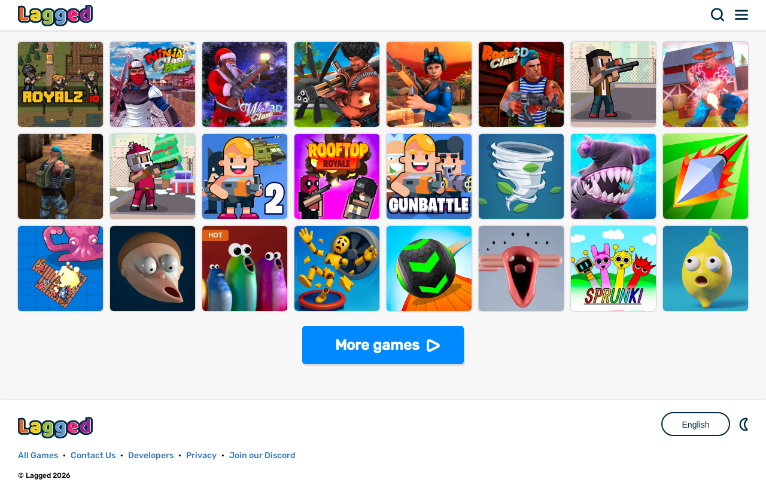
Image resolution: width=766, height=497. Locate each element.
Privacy (201, 455)
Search (718, 15)
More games (377, 345)
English (696, 424)
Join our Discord (262, 455)
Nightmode (745, 424)
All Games (38, 455)
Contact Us (93, 455)
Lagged (57, 15)
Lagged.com (57, 427)
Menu (742, 15)
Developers (151, 455)
